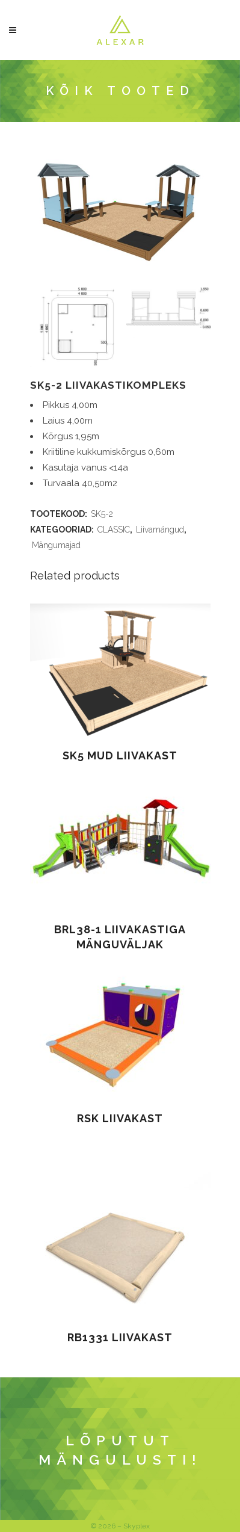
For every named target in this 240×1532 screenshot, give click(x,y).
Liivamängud (160, 529)
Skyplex (136, 1526)
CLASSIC (113, 529)
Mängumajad (56, 545)
